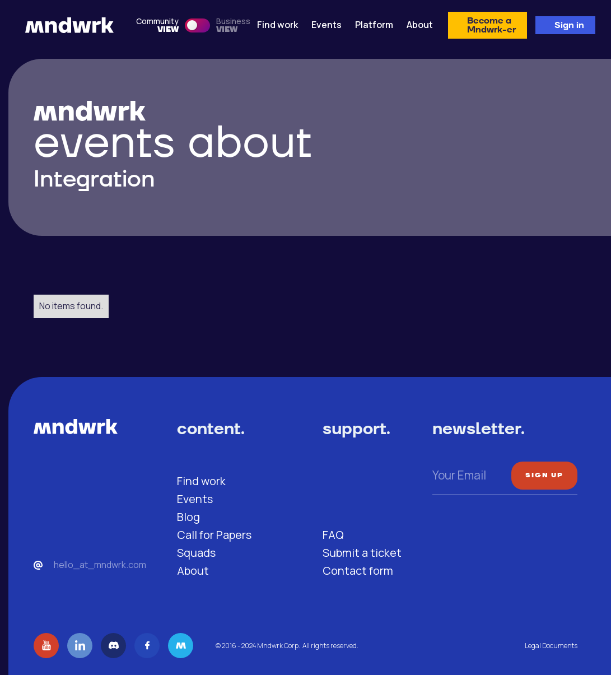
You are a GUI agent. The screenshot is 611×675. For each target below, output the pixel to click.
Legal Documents (551, 645)
